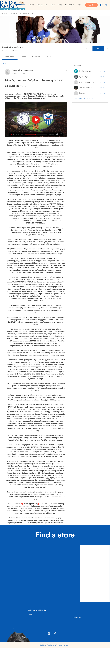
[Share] (65, 70)
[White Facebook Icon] (54, 633)
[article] (35, 307)
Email (30, 614)
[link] (9, 57)
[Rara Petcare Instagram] (49, 633)
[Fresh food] (91, 5)
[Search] (87, 48)
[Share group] (106, 48)
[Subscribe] (75, 617)
